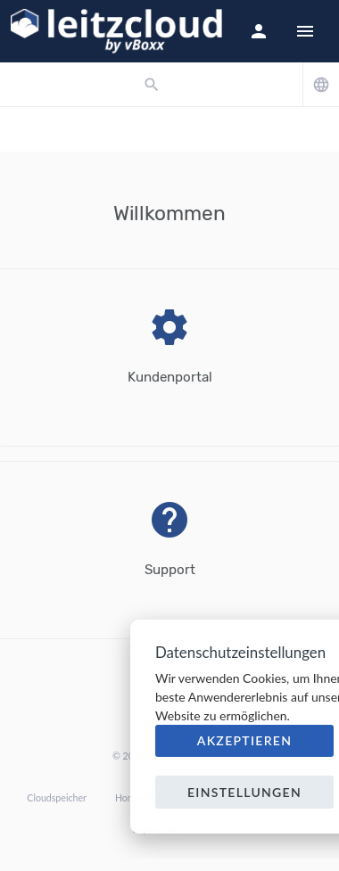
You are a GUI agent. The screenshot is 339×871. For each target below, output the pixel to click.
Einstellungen (244, 792)
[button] (258, 31)
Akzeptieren (245, 740)
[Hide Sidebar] (305, 31)
